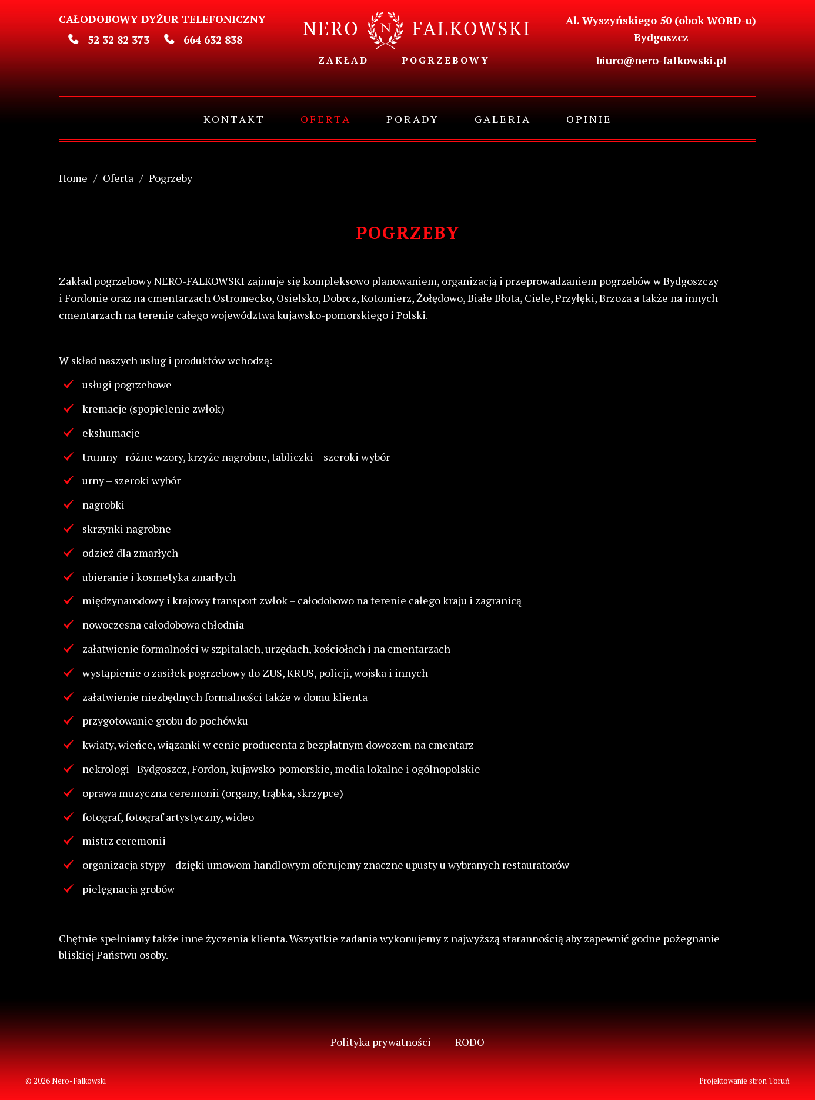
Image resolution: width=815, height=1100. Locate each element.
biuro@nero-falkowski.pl (661, 60)
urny (93, 480)
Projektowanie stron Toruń (744, 1080)
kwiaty (97, 744)
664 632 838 (203, 39)
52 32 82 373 (108, 39)
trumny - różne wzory (132, 457)
